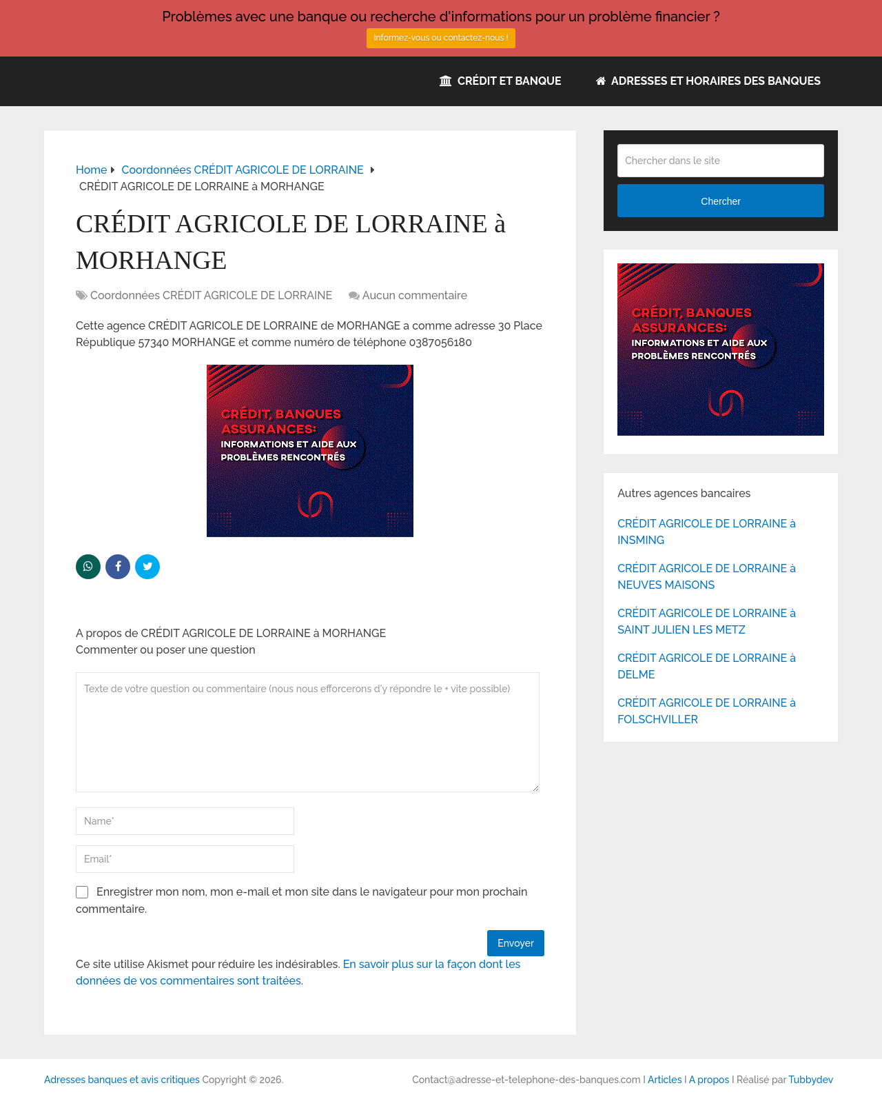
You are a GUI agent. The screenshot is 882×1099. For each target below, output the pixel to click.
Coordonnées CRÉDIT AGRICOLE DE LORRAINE (211, 295)
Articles (665, 1079)
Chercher (721, 201)
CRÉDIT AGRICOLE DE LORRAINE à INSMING (706, 532)
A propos (709, 1079)
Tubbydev (810, 1079)
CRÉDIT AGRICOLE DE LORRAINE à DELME (706, 666)
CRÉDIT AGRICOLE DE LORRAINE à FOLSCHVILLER (706, 711)
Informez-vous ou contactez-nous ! (440, 38)
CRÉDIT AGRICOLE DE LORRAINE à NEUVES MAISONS (706, 577)
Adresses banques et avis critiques (122, 1079)
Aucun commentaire (414, 295)
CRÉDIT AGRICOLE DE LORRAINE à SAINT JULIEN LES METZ (706, 621)
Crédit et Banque (501, 81)
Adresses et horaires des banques (708, 81)
